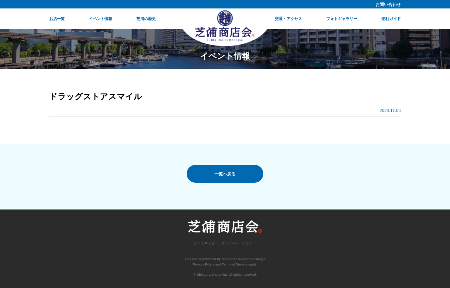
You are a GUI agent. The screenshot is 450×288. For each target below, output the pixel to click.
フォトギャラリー (341, 19)
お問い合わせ (388, 4)
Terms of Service (235, 264)
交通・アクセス (288, 19)
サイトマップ (204, 243)
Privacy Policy (203, 264)
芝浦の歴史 (146, 19)
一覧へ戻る (225, 173)
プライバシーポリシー (238, 243)
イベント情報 (100, 19)
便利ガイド (391, 19)
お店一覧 (57, 19)
